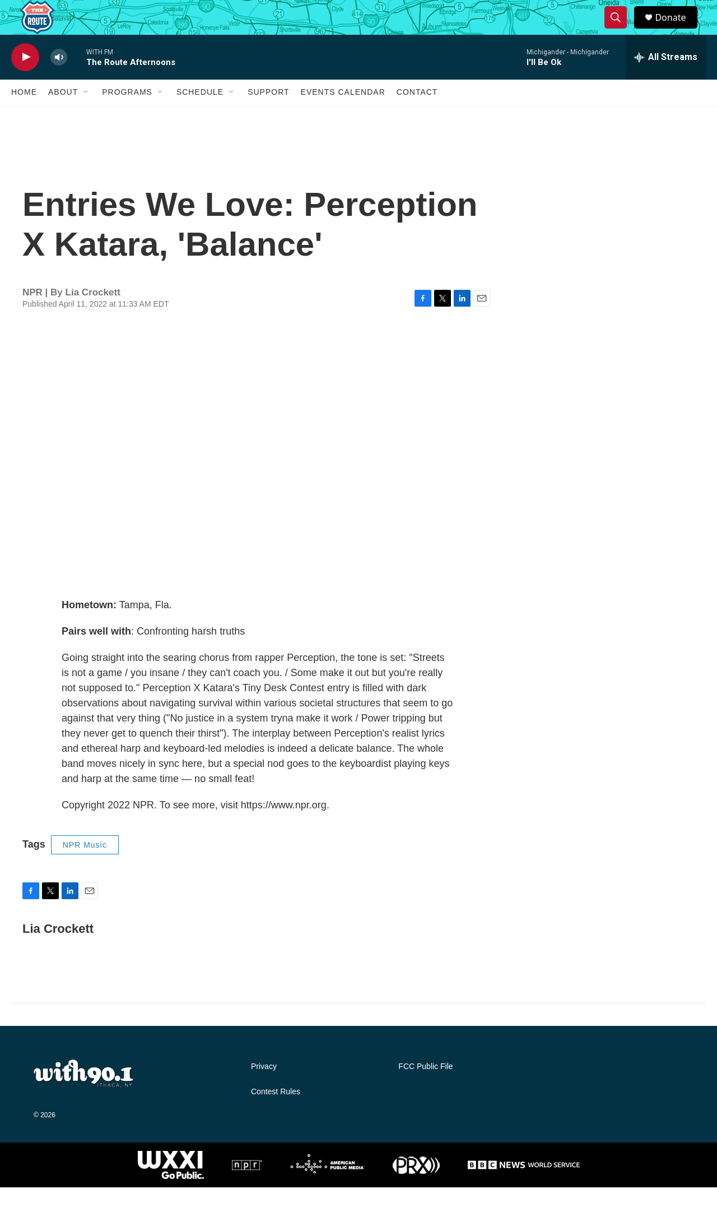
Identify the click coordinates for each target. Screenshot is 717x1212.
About (63, 116)
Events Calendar (343, 116)
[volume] (58, 81)
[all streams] (666, 81)
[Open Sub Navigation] (86, 116)
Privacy (264, 1091)
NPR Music (85, 868)
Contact (417, 116)
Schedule (200, 116)
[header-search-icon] (620, 29)
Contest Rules (275, 1116)
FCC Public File (425, 1091)
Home (24, 116)
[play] (25, 81)
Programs (127, 116)
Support (268, 116)
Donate (677, 29)
